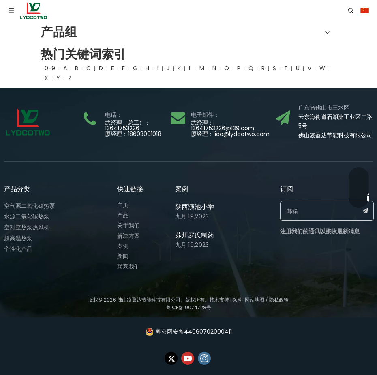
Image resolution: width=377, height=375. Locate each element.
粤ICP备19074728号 (188, 307)
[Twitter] (171, 358)
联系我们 (128, 267)
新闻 (123, 256)
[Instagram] (204, 358)
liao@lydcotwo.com (242, 134)
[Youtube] (187, 358)
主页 (123, 205)
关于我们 (128, 225)
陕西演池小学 (194, 206)
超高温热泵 (18, 238)
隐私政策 (279, 299)
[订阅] (365, 210)
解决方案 (128, 236)
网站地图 (254, 299)
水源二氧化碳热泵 (26, 216)
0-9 (50, 68)
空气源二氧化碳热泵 (29, 206)
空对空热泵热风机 (26, 227)
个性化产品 (18, 249)
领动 (237, 299)
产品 (123, 215)
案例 (123, 246)
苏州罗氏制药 (194, 235)
